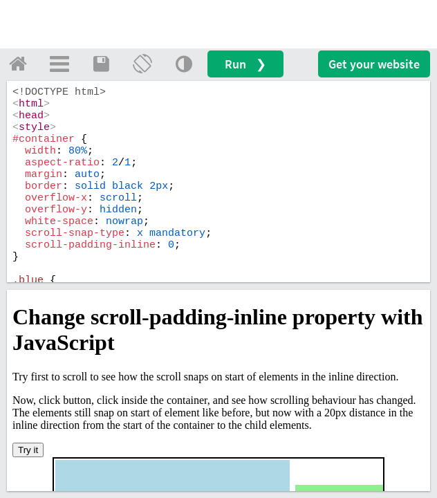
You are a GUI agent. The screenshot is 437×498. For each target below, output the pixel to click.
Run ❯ (245, 64)
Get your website (374, 64)
